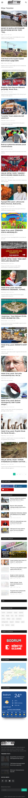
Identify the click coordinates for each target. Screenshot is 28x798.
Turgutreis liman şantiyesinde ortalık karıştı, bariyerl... (17, 588)
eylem (22, 619)
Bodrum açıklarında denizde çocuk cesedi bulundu (13, 145)
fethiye (8, 616)
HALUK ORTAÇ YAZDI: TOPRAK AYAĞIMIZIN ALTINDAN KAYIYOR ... (14, 458)
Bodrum (7, 622)
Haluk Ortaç (3, 177)
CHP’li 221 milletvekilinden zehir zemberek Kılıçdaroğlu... (18, 519)
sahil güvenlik (5, 619)
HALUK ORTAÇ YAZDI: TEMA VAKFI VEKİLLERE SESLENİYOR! (13, 260)
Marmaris (21, 613)
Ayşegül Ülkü (3, 206)
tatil (16, 613)
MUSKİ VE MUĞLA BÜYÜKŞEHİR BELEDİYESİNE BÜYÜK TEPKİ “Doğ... (12, 30)
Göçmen (21, 609)
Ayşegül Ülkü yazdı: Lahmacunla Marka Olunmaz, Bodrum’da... (12, 203)
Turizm (3, 609)
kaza (12, 613)
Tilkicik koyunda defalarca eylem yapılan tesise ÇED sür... (18, 565)
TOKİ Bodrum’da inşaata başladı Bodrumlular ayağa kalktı (12, 60)
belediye (17, 619)
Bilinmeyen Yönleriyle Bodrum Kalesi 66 (17, 768)
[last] (25, 472)
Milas (3, 613)
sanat (12, 622)
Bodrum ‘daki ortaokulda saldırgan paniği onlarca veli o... (18, 504)
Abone (24, 787)
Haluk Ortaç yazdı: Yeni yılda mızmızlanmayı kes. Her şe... (11, 374)
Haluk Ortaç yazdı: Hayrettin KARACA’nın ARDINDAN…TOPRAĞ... (13, 288)
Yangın (15, 609)
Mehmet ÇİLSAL (4, 320)
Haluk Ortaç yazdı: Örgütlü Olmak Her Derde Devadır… (13, 431)
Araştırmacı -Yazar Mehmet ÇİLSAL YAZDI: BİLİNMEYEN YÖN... (14, 317)
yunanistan (9, 609)
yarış (13, 616)
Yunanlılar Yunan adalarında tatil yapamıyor (12, 117)
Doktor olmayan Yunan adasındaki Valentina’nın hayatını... (16, 581)
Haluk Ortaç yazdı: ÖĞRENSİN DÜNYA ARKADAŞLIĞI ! (12, 231)
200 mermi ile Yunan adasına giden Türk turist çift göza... (17, 527)
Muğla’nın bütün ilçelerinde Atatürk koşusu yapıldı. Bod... (17, 573)
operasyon (18, 616)
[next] (23, 472)
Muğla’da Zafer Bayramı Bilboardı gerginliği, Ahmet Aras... (13, 88)
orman (3, 616)
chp (3, 622)
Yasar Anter (3, 120)
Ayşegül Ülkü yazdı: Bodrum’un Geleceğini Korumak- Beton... (17, 754)
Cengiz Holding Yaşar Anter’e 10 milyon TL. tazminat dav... (18, 558)
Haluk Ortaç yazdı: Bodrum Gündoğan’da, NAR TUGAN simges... (10, 402)
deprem (11, 619)
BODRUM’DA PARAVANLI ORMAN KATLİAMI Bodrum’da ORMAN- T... (18, 512)
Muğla (7, 613)
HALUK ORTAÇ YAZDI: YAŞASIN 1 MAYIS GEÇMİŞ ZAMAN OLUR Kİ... (13, 174)
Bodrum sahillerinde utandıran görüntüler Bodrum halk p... (18, 497)
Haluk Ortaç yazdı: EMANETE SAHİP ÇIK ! (14, 346)
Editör (2, 34)
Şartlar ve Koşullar (13, 796)
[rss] (13, 778)
